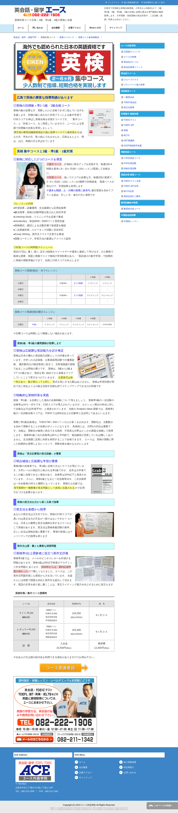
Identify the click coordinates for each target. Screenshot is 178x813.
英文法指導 (129, 107)
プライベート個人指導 (134, 84)
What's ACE (95, 28)
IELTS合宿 (129, 191)
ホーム (21, 28)
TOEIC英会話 (130, 102)
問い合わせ (38, 28)
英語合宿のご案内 (132, 196)
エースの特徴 (130, 57)
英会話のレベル (131, 62)
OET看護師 (129, 140)
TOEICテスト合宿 (132, 181)
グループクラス (131, 79)
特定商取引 (129, 767)
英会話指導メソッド (133, 67)
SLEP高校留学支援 (133, 145)
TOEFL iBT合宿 (131, 186)
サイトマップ (116, 28)
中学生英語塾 (130, 163)
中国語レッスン (131, 221)
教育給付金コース (132, 209)
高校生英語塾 (130, 168)
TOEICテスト (130, 120)
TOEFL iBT (129, 125)
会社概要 (55, 28)
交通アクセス (74, 28)
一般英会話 (129, 97)
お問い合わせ (130, 772)
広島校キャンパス (132, 51)
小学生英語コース (132, 158)
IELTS (126, 135)
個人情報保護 (130, 762)
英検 (126, 130)
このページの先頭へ (163, 805)
